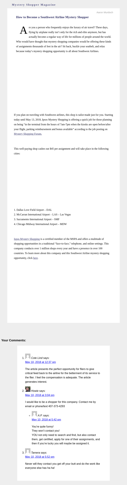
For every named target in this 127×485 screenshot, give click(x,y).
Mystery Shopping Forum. (28, 133)
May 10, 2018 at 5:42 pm (46, 419)
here (35, 258)
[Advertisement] (63, 79)
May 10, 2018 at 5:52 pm (39, 456)
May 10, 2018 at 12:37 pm (40, 362)
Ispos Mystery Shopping (27, 239)
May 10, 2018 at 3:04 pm (39, 395)
